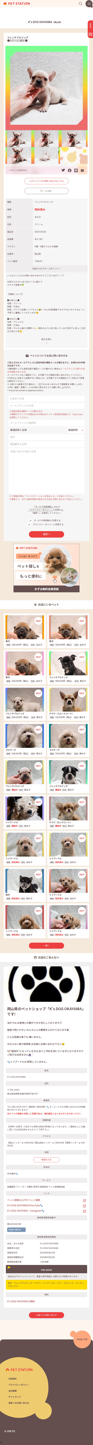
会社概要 (13, 1391)
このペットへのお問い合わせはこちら (46, 181)
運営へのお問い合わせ (19, 1403)
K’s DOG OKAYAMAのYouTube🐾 (25, 1205)
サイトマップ (15, 1397)
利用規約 (13, 1379)
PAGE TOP (82, 1339)
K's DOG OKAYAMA (45, 22)
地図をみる (46, 1160)
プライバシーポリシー (19, 1385)
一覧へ (46, 945)
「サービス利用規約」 (43, 507)
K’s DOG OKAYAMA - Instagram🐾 (25, 1210)
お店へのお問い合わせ (46, 1315)
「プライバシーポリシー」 (40, 510)
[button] (1, 1429)
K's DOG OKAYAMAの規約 (21, 1301)
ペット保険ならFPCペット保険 (23, 1200)
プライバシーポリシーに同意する (48, 524)
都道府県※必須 (18, 430)
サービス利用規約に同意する (47, 520)
